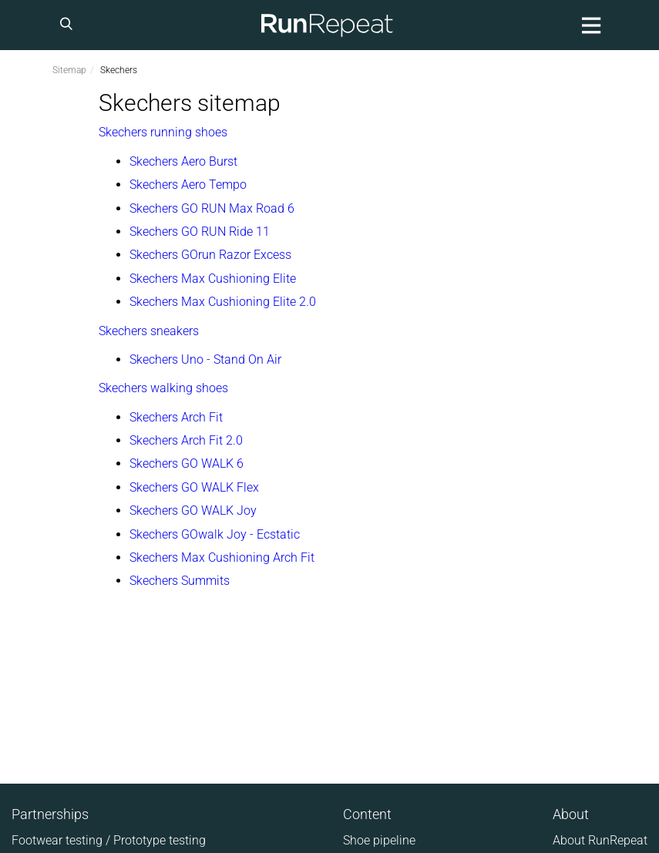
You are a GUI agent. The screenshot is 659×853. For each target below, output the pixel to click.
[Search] (68, 25)
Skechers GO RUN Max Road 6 (211, 208)
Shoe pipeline (379, 840)
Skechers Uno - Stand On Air (205, 359)
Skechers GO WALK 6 (186, 463)
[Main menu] (588, 25)
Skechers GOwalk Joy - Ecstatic (214, 534)
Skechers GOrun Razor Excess (210, 254)
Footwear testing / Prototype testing (109, 840)
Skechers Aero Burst (183, 161)
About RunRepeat (600, 840)
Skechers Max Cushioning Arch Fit (221, 557)
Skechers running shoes (163, 132)
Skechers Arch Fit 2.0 (186, 440)
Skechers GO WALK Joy (193, 510)
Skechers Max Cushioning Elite (212, 278)
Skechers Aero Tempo (188, 184)
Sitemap (69, 70)
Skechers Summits (179, 580)
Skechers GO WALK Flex (194, 487)
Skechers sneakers (149, 331)
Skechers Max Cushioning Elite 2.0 (222, 301)
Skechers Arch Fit (176, 417)
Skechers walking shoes (163, 388)
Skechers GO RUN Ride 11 (199, 231)
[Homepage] (327, 25)
